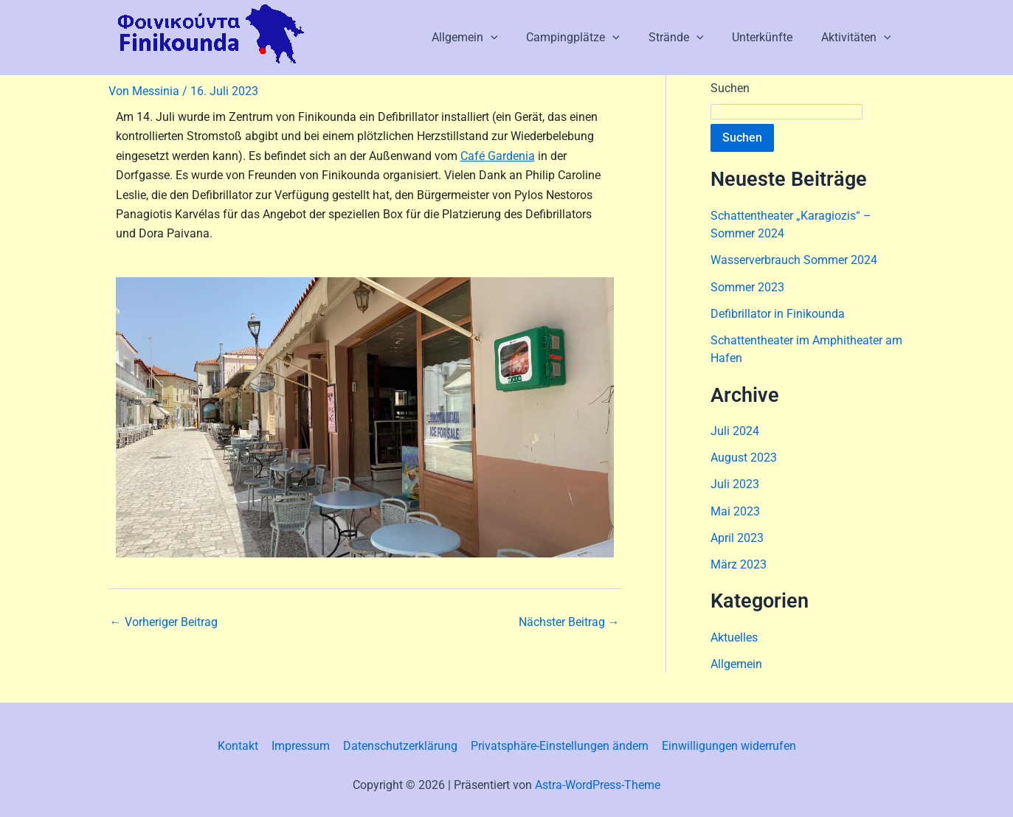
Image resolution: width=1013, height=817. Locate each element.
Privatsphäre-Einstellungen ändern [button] (558, 744)
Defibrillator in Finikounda (778, 313)
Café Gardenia (497, 155)
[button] (512, 37)
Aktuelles (734, 635)
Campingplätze (590, 37)
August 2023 (744, 456)
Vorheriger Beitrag (164, 622)
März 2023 (739, 562)
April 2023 (737, 536)
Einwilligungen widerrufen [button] (726, 744)
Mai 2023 (735, 509)
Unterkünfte (769, 37)
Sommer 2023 (747, 286)
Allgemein (487, 37)
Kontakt (241, 744)
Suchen (730, 88)
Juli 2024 (735, 430)
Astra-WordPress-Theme (597, 782)
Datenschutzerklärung (400, 744)
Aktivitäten (858, 37)
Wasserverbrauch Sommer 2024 (794, 260)
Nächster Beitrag (569, 622)
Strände (688, 37)
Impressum (302, 744)
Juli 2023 (735, 483)
